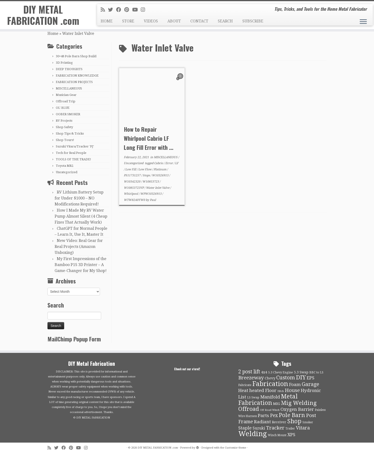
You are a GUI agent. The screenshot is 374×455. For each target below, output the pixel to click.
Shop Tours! (65, 140)
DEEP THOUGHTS (69, 69)
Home (52, 33)
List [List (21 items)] (242, 397)
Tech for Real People (71, 153)
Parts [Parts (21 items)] (263, 415)
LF (176, 163)
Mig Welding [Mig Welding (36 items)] (299, 403)
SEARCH (225, 21)
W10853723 (151, 181)
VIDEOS (151, 21)
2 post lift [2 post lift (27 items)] (249, 372)
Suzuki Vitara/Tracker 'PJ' (75, 146)
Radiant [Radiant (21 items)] (262, 421)
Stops (147, 175)
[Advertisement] (223, 253)
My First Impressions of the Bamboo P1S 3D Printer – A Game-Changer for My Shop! (81, 264)
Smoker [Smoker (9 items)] (307, 422)
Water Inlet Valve (158, 187)
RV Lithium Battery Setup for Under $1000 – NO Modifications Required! (79, 198)
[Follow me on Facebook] (120, 10)
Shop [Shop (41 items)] (294, 421)
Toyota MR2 (64, 165)
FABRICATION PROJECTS (74, 82)
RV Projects (64, 120)
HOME (107, 21)
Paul (153, 200)
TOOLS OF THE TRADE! (73, 159)
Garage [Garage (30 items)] (310, 384)
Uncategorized (66, 172)
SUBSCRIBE (252, 21)
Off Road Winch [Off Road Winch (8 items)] (270, 410)
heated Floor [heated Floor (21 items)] (262, 390)
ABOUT (174, 21)
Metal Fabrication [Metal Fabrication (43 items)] (268, 399)
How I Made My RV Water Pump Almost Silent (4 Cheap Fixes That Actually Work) (81, 216)
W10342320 (132, 181)
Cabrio (159, 163)
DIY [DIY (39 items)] (301, 377)
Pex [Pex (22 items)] (274, 415)
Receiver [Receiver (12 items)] (279, 422)
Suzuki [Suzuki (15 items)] (259, 428)
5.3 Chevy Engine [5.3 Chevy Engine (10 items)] (280, 372)
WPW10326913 (151, 193)
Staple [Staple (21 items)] (245, 428)
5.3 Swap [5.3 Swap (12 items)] (301, 372)
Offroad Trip (65, 101)
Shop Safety (64, 127)
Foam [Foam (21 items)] (295, 384)
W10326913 (160, 175)
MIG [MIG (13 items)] (276, 404)
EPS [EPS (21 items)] (310, 378)
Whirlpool (131, 193)
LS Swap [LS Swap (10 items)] (253, 397)
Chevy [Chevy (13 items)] (270, 378)
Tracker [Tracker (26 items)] (275, 428)
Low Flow (145, 169)
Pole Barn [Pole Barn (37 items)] (292, 415)
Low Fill (131, 169)
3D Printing (64, 62)
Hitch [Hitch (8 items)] (280, 391)
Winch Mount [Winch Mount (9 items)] (277, 435)
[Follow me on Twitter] (112, 10)
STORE (128, 21)
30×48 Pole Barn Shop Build (76, 56)
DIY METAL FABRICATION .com (43, 15)
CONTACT (199, 21)
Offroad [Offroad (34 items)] (248, 409)
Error (169, 163)
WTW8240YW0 (135, 200)
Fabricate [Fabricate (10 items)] (244, 385)
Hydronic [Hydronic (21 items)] (311, 390)
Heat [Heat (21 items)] (243, 390)
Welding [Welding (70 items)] (252, 434)
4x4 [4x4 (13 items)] (264, 372)
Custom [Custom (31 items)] (285, 377)
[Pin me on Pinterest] (128, 10)
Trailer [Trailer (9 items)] (290, 428)
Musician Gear (66, 95)
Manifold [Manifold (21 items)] (270, 397)
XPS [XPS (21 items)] (291, 434)
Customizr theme (235, 447)
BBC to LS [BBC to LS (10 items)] (316, 372)
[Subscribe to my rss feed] (104, 10)
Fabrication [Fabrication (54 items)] (270, 383)
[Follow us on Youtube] (136, 10)
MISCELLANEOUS (69, 88)
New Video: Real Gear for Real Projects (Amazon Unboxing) (79, 246)
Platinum (160, 169)
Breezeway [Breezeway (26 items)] (251, 378)
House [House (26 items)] (292, 390)
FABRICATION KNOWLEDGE (77, 75)
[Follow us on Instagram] (144, 10)
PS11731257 (132, 175)
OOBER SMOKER (68, 114)
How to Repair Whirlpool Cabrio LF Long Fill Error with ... (148, 138)
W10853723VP (134, 187)
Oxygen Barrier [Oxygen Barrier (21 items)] (297, 409)
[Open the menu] (363, 22)
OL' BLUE (62, 108)
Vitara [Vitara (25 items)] (303, 428)
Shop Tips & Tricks (70, 133)
